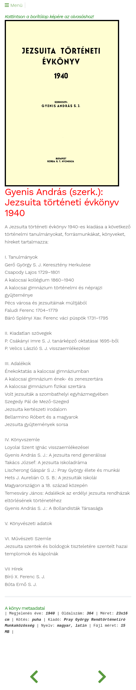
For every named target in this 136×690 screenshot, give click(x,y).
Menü (14, 5)
